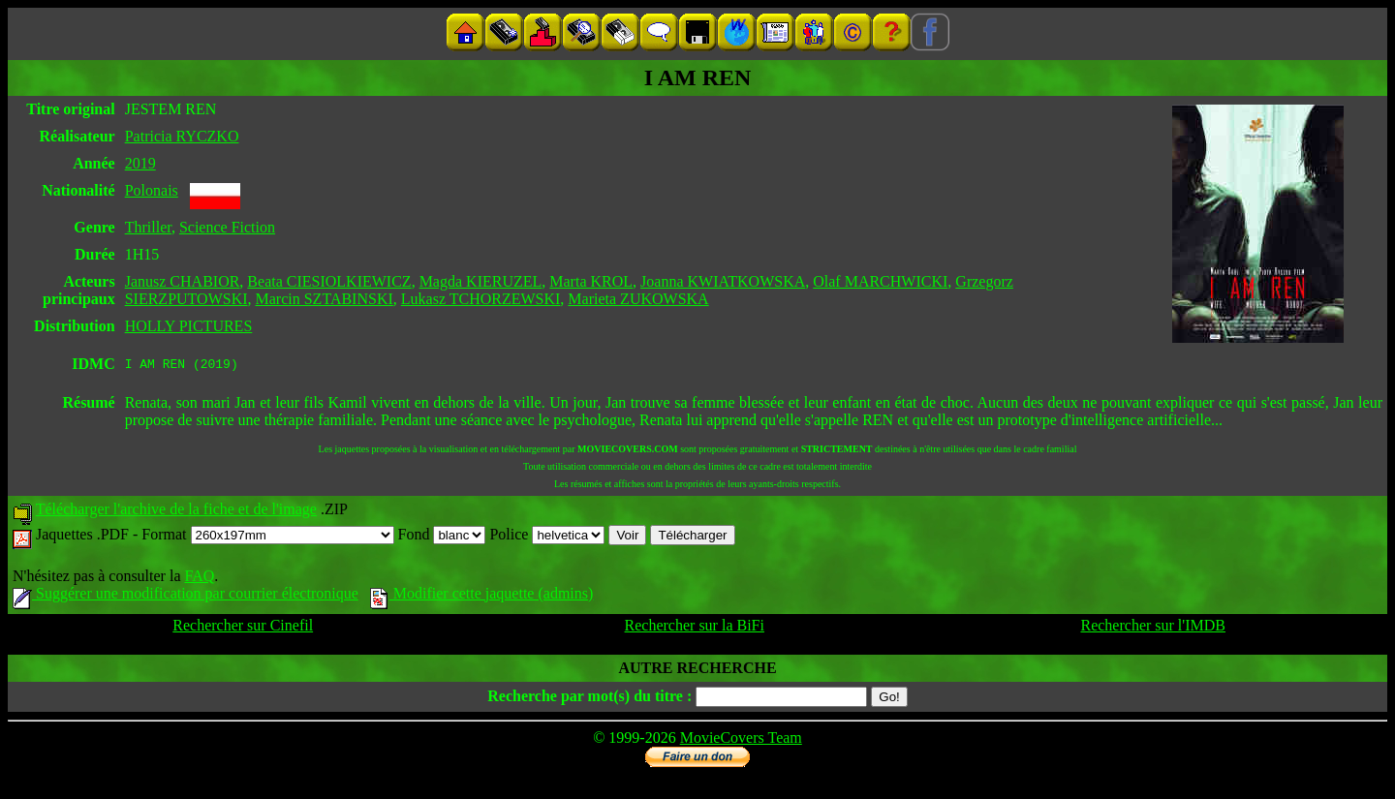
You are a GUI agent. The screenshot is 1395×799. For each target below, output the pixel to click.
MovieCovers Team (741, 740)
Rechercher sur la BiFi (694, 628)
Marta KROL (591, 281)
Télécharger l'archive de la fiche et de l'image (176, 512)
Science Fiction (227, 227)
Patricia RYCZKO (182, 136)
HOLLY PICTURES (189, 326)
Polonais (151, 190)
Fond (442, 537)
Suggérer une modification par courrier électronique (185, 596)
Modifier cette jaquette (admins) (482, 596)
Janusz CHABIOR (182, 281)
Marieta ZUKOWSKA (638, 299)
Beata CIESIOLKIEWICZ (329, 281)
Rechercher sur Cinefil (242, 628)
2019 (140, 163)
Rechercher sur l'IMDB (1152, 628)
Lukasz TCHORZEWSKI (481, 299)
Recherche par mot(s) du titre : (589, 699)
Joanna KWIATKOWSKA (722, 281)
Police (546, 537)
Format (267, 537)
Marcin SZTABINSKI (324, 299)
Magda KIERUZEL (480, 281)
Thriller (148, 227)
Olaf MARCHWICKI (880, 281)
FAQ (199, 578)
